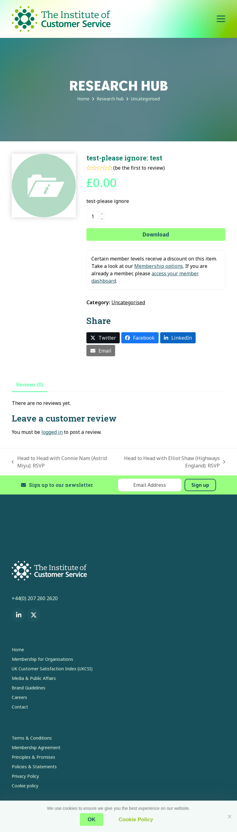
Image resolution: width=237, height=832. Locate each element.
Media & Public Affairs (34, 678)
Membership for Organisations (42, 659)
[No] (229, 816)
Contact (20, 707)
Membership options (158, 266)
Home (18, 649)
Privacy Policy (25, 776)
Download (156, 234)
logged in (52, 432)
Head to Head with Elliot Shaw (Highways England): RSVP (170, 462)
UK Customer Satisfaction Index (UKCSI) (52, 669)
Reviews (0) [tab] (29, 384)
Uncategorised (128, 302)
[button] (221, 19)
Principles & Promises (33, 757)
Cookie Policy (136, 819)
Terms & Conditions (32, 738)
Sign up (200, 485)
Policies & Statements (34, 766)
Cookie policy (25, 786)
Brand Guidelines (28, 688)
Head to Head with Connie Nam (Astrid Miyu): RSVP (59, 462)
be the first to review (139, 167)
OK (92, 819)
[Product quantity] (92, 216)
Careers (19, 697)
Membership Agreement (36, 747)
